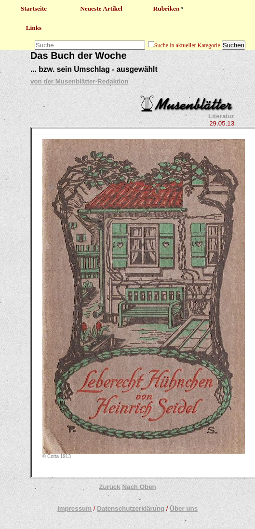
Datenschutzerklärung (130, 508)
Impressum (74, 508)
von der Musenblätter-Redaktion (79, 81)
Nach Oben (139, 486)
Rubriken (169, 8)
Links (34, 27)
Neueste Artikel (101, 8)
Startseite (34, 8)
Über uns (184, 508)
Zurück (109, 486)
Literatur (221, 116)
